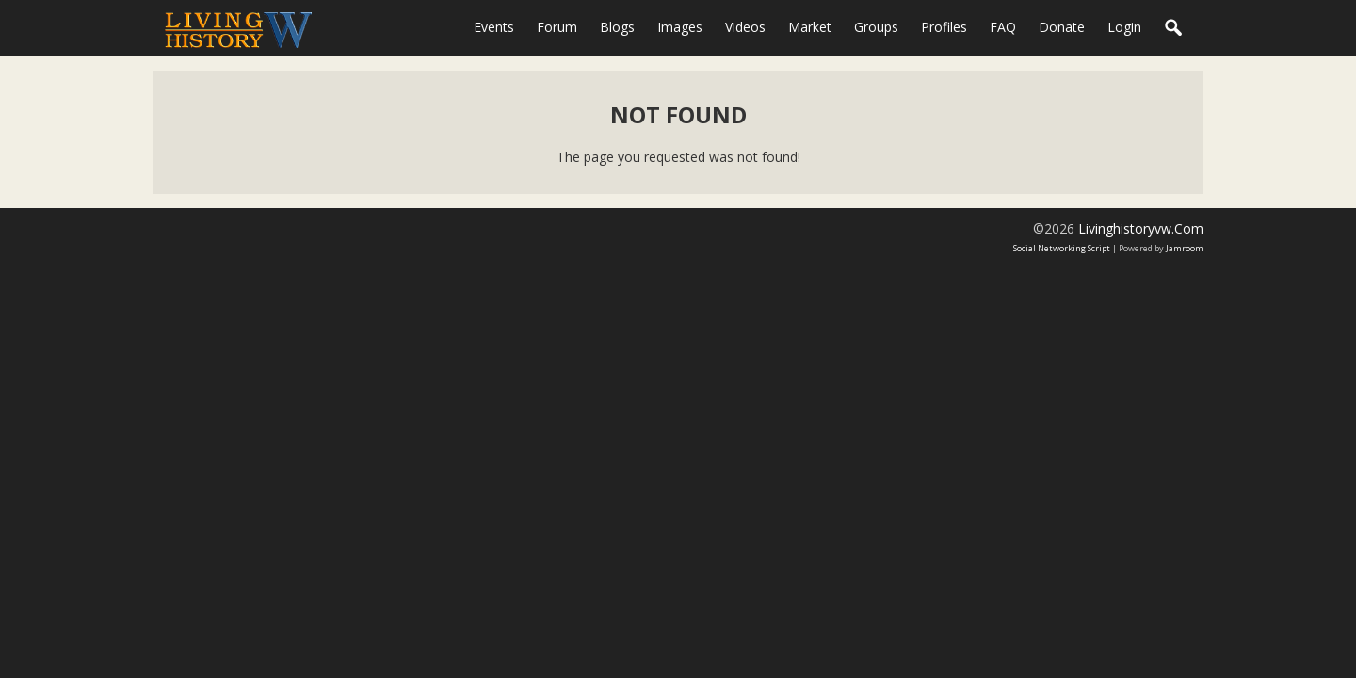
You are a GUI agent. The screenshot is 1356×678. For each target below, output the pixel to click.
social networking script (1061, 248)
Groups (876, 27)
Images (679, 27)
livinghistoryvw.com (1140, 228)
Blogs (617, 27)
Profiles (944, 27)
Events (494, 27)
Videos (745, 27)
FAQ (1003, 27)
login (1124, 27)
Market (809, 27)
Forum (557, 27)
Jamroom (1184, 248)
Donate (1062, 27)
